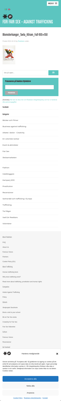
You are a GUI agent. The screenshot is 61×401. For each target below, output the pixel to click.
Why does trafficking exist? (12, 277)
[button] (57, 354)
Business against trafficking (14, 126)
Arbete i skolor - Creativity (13, 133)
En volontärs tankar (11, 139)
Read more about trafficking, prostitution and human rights (22, 282)
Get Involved (6, 347)
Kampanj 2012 (9, 180)
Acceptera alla (30, 379)
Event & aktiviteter (10, 145)
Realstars (21, 41)
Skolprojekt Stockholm (10, 307)
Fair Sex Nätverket (9, 327)
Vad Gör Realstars (10, 217)
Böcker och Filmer (10, 120)
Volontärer (7, 224)
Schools (5, 302)
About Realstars (7, 237)
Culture (5, 332)
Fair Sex (6, 151)
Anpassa (30, 393)
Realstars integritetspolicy (32, 398)
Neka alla (30, 386)
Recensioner (8, 192)
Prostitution (8, 186)
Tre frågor (7, 211)
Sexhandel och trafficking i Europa (17, 199)
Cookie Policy (18, 398)
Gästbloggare (8, 174)
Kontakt (45, 398)
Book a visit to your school (11, 312)
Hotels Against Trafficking (11, 292)
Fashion (6, 168)
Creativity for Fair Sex (10, 322)
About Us (6, 247)
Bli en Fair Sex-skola (10, 317)
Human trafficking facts (10, 272)
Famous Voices (8, 252)
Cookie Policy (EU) (9, 261)
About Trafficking (8, 267)
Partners (5, 257)
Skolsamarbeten (10, 157)
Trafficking (7, 205)
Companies (6, 287)
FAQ (4, 242)
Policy (5, 297)
